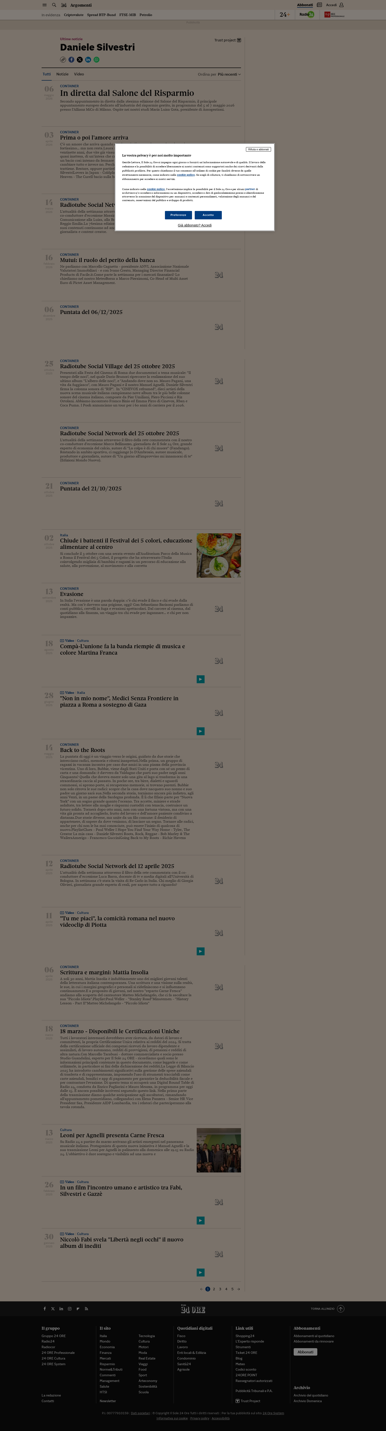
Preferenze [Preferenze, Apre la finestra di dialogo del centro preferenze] (178, 214)
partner (250, 189)
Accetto (208, 214)
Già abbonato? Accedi (195, 225)
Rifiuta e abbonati (258, 149)
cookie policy (186, 174)
